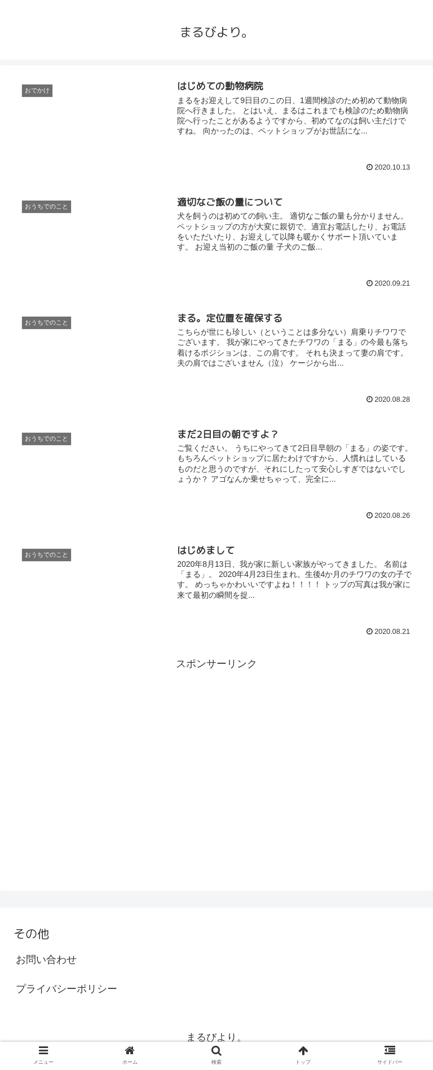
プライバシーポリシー (66, 988)
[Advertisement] (216, 752)
